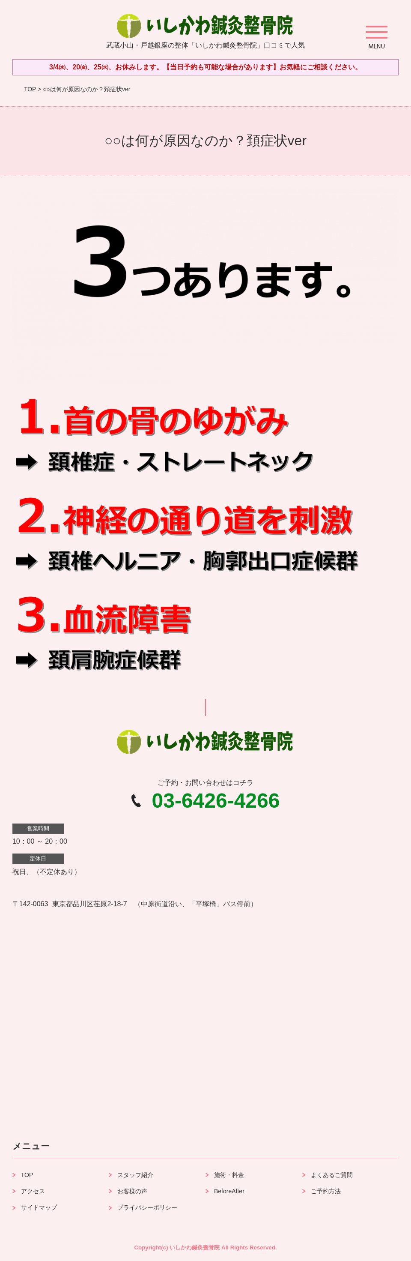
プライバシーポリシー (147, 1207)
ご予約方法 (326, 1191)
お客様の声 (132, 1191)
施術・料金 (229, 1174)
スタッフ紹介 (135, 1174)
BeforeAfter (229, 1191)
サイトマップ (39, 1207)
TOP (30, 89)
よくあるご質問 (332, 1174)
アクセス (33, 1191)
